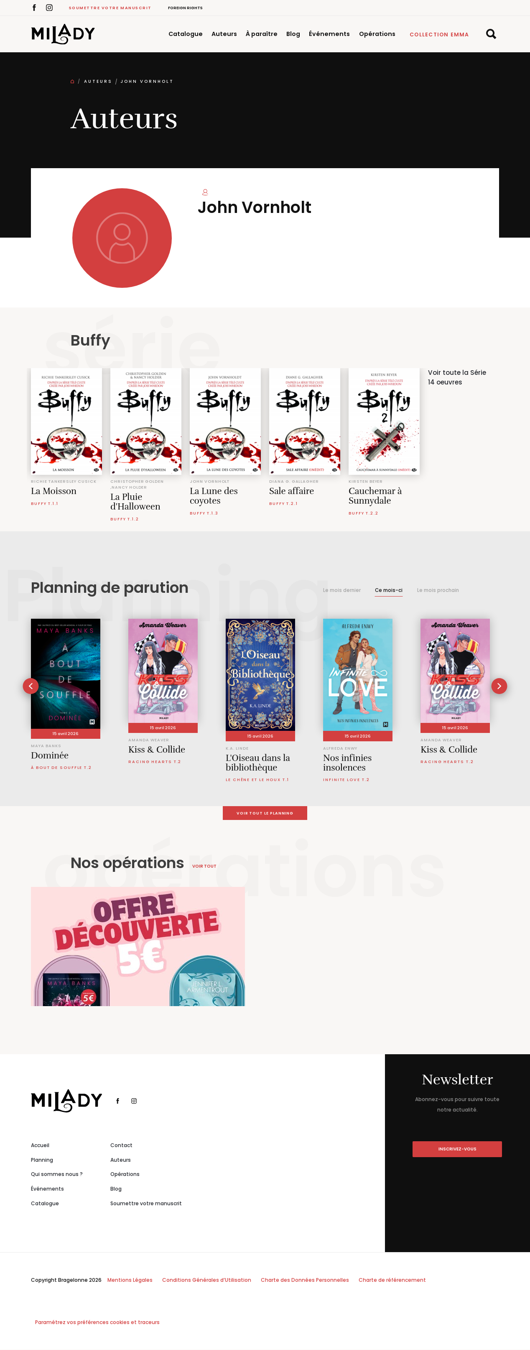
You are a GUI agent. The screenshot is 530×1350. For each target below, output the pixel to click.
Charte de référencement (392, 1280)
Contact (121, 1145)
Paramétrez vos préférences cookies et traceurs (97, 1322)
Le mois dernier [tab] (342, 590)
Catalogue (185, 34)
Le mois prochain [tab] (438, 590)
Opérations (377, 34)
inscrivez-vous (457, 1149)
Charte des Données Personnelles (305, 1280)
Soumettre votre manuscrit (110, 7)
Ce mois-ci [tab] (389, 590)
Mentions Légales (130, 1280)
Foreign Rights (185, 7)
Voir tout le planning (265, 813)
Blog (293, 34)
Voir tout (204, 866)
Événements (329, 34)
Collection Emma (439, 34)
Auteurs (224, 34)
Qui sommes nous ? (57, 1174)
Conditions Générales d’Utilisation (206, 1280)
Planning (42, 1159)
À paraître (262, 34)
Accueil (40, 1145)
